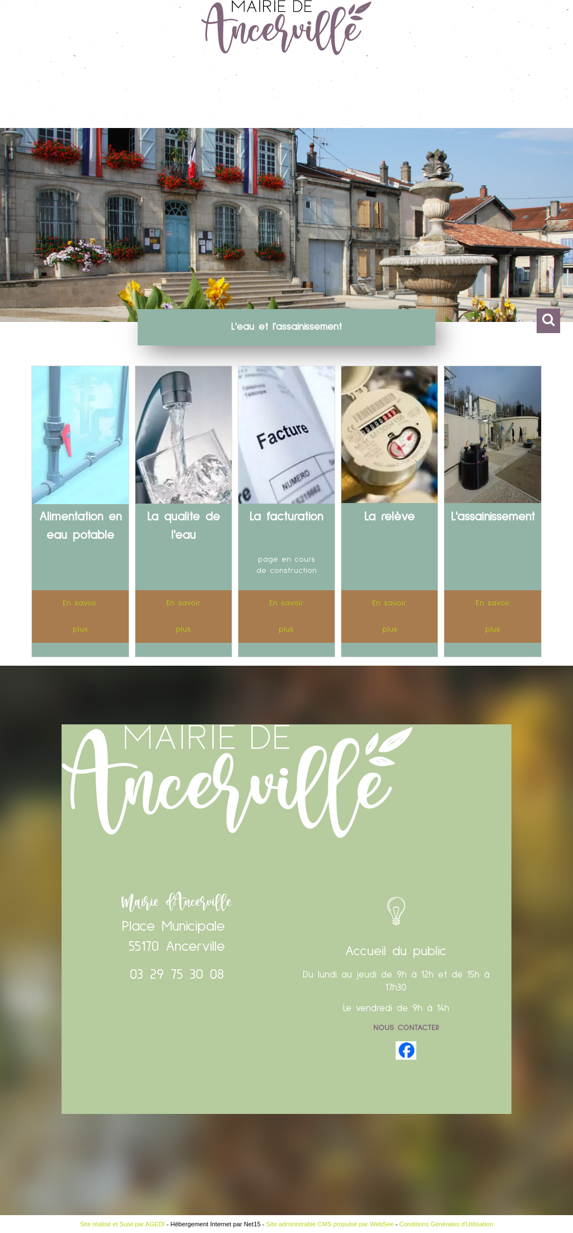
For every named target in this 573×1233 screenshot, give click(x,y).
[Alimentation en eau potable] (80, 437)
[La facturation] (286, 437)
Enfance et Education (303, 97)
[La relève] (389, 437)
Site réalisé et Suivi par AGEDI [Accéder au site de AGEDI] (122, 1224)
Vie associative (413, 97)
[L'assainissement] (492, 437)
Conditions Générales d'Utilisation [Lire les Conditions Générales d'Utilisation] (447, 1224)
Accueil (42, 97)
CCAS (481, 97)
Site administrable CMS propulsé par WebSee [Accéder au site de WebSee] (330, 1224)
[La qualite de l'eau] (183, 437)
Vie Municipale (113, 97)
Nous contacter (406, 1028)
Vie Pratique (201, 97)
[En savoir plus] (80, 616)
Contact (528, 97)
